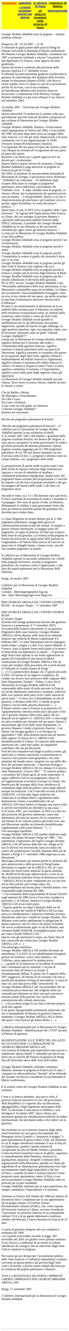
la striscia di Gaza (40, 4)
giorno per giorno (25, 16)
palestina (25, 3)
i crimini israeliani (25, 9)
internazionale (58, 10)
